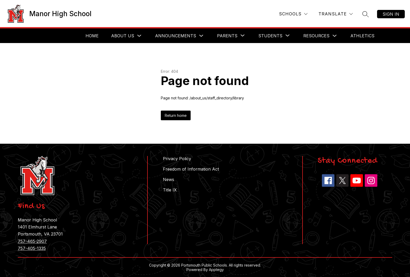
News (168, 179)
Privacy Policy (177, 158)
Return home (176, 115)
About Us (122, 35)
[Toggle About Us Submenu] (139, 35)
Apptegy (216, 269)
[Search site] (365, 14)
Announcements (175, 35)
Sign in (391, 14)
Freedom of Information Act (191, 169)
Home (92, 35)
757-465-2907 (32, 241)
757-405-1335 (32, 248)
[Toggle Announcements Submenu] (201, 35)
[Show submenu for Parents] (227, 36)
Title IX (170, 189)
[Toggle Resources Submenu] (335, 35)
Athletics (362, 35)
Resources (316, 35)
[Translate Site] (335, 14)
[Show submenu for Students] (270, 36)
